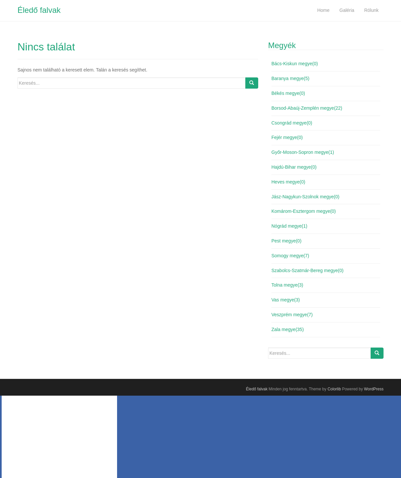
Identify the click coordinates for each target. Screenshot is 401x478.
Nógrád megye (289, 226)
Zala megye (287, 329)
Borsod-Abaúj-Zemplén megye (306, 108)
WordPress (374, 389)
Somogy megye (290, 255)
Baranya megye (290, 78)
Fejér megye (287, 137)
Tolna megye (287, 285)
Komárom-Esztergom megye (303, 211)
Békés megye (288, 93)
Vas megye (285, 299)
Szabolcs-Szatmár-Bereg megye (307, 270)
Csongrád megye (291, 123)
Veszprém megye (292, 314)
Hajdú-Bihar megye (294, 167)
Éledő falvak (39, 10)
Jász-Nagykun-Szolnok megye (305, 196)
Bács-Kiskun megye (294, 63)
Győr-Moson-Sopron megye (302, 152)
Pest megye (286, 240)
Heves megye (288, 181)
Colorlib (334, 389)
